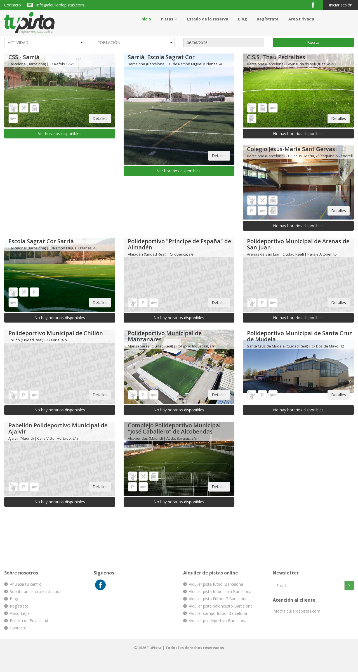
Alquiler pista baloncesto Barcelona (221, 606)
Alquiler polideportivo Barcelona (217, 620)
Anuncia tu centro (26, 584)
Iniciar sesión (340, 5)
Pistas (169, 19)
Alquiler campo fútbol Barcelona (218, 613)
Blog (242, 19)
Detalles (100, 118)
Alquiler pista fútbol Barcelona (216, 584)
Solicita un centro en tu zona (36, 591)
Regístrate (268, 19)
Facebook (315, 4)
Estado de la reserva (207, 19)
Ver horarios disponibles (59, 133)
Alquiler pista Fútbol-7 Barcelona (218, 598)
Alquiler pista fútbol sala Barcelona (220, 591)
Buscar (313, 42)
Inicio (145, 19)
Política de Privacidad (29, 620)
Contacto (12, 5)
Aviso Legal (20, 613)
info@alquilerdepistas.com (60, 5)
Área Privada (301, 19)
